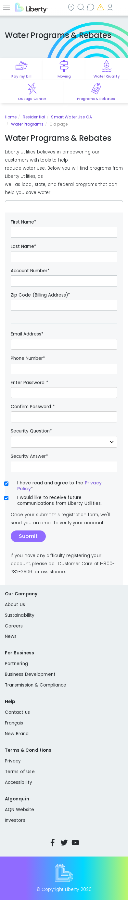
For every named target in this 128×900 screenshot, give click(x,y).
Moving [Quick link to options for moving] (64, 76)
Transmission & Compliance (36, 685)
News (11, 636)
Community (72, 7)
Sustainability (19, 615)
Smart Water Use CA (71, 117)
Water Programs (27, 124)
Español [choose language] (120, 7)
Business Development (30, 674)
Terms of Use (20, 772)
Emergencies (101, 7)
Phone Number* (28, 358)
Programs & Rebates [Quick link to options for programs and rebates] (96, 98)
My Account (111, 7)
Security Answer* (29, 456)
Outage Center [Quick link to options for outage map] (32, 98)
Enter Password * (29, 383)
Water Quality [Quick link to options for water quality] (107, 76)
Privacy (13, 761)
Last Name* (23, 246)
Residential (34, 117)
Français (14, 723)
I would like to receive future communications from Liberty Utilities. (59, 500)
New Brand (17, 734)
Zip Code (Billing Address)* (40, 295)
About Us (15, 605)
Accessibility (18, 782)
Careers (14, 626)
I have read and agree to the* (59, 486)
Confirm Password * (33, 407)
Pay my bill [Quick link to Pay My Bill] (21, 76)
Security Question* (31, 431)
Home (11, 117)
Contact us (91, 7)
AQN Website (19, 810)
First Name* (23, 222)
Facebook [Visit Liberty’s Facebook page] (52, 842)
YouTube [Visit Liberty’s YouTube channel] (75, 842)
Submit (28, 536)
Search (81, 7)
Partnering (16, 664)
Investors (15, 820)
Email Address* (27, 334)
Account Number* (30, 271)
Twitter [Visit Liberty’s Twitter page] (64, 842)
